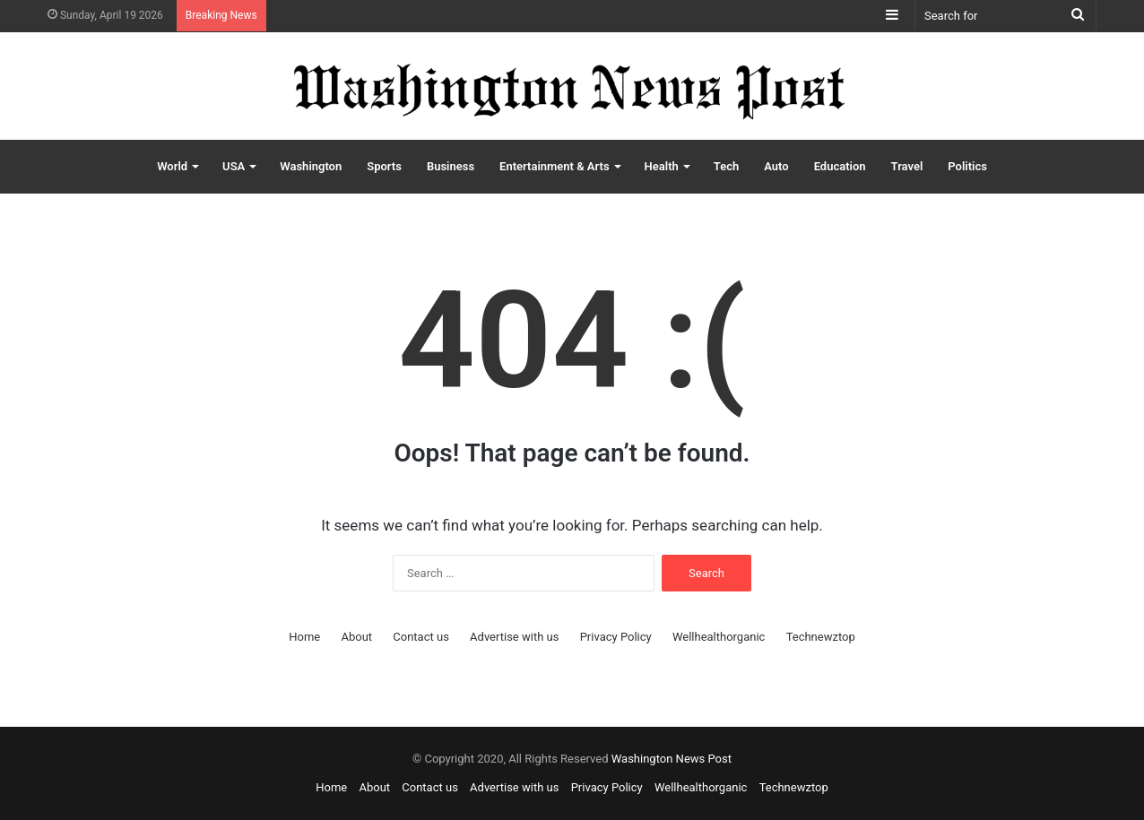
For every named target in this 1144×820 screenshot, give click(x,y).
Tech (726, 166)
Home (304, 636)
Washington (311, 166)
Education (840, 166)
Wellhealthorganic (718, 636)
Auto (776, 166)
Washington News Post (671, 758)
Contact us (421, 636)
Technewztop (820, 636)
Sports (384, 166)
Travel (907, 166)
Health (662, 166)
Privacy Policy (616, 636)
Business (450, 166)
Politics (967, 166)
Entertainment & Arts (554, 166)
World (172, 166)
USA (233, 166)
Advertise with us (514, 636)
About (356, 636)
